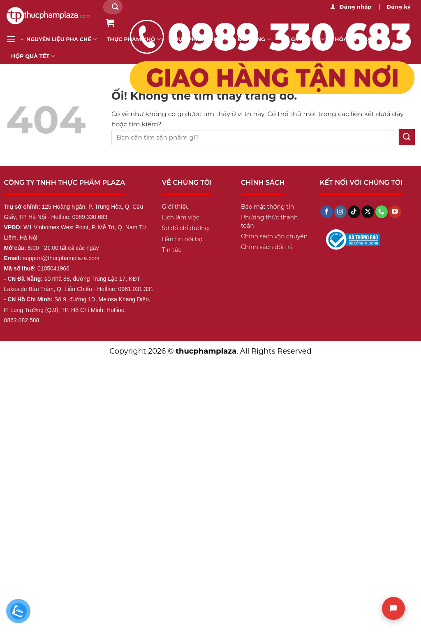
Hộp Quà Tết (33, 56)
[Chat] (393, 608)
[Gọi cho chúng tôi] (381, 211)
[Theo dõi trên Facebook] (326, 211)
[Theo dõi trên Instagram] (340, 211)
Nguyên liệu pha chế (61, 39)
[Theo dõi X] (367, 211)
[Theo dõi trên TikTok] (354, 211)
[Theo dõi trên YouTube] (395, 211)
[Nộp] (115, 7)
